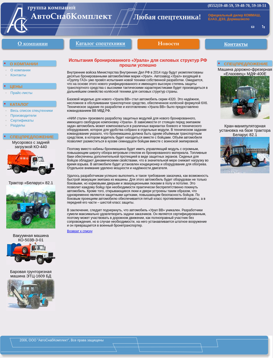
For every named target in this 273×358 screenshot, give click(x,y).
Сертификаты (22, 120)
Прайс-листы (21, 93)
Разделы (17, 125)
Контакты (18, 75)
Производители (23, 115)
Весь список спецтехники (31, 110)
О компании (20, 70)
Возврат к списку (80, 231)
